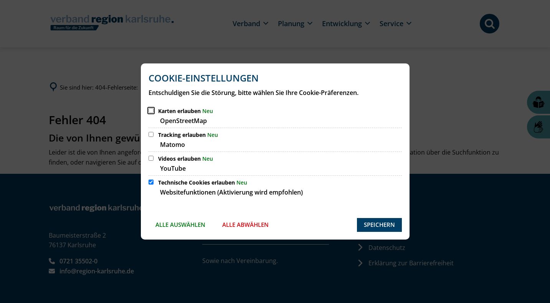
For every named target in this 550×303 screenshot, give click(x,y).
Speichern (379, 224)
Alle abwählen (245, 224)
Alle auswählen (180, 224)
